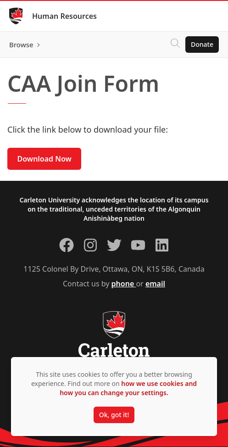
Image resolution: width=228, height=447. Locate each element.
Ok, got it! (114, 414)
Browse (21, 44)
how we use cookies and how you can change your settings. (128, 388)
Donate (202, 44)
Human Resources (64, 16)
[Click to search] (175, 44)
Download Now (44, 159)
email (155, 284)
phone (123, 284)
